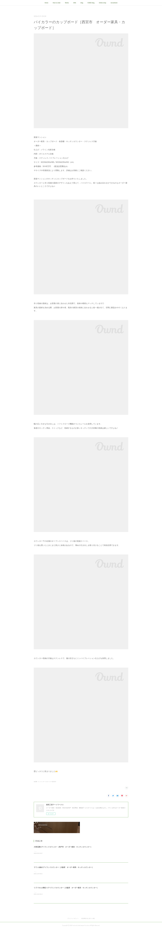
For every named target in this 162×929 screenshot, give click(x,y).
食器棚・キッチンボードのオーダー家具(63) (45, 781)
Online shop (102, 3)
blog (82, 3)
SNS (74, 3)
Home (46, 3)
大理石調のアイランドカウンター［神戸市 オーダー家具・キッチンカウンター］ (63, 847)
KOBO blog (91, 3)
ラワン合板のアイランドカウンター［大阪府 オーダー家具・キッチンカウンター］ (64, 867)
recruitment (114, 3)
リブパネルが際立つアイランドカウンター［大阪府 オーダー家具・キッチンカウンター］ (66, 888)
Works (67, 3)
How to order (57, 3)
